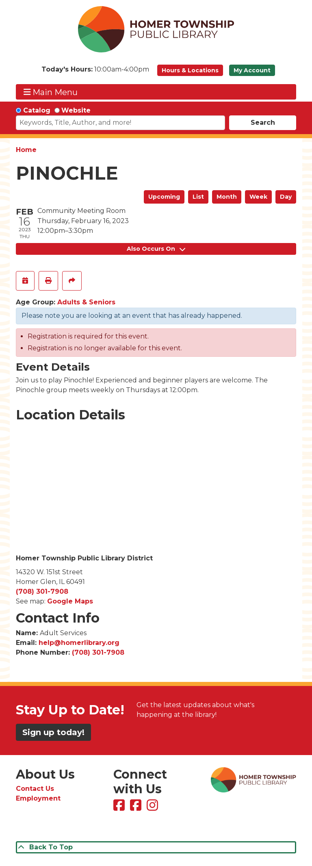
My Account (252, 70)
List (198, 196)
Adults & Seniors (86, 302)
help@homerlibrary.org (79, 643)
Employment (38, 798)
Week (258, 196)
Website (76, 110)
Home (26, 150)
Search (263, 122)
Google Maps (70, 601)
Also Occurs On (156, 248)
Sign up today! (53, 732)
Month (227, 196)
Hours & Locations (190, 70)
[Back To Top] (156, 847)
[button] (95, 72)
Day (286, 196)
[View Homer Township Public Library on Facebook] (120, 808)
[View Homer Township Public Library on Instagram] (153, 808)
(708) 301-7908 (42, 591)
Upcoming (164, 196)
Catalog (36, 110)
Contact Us (35, 788)
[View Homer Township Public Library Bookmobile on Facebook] (136, 808)
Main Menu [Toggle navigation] (51, 92)
